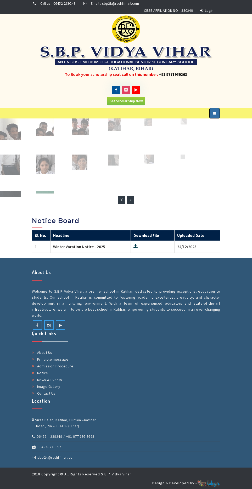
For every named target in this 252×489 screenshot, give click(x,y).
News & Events (49, 379)
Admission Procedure (55, 366)
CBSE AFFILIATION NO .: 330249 (168, 10)
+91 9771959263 (173, 74)
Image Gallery (48, 386)
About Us (44, 352)
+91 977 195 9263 (80, 436)
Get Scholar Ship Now (126, 101)
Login (207, 10)
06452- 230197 (46, 447)
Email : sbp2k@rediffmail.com (110, 3)
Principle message (53, 359)
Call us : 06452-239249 (54, 3)
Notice (42, 373)
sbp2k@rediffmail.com (54, 457)
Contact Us (46, 393)
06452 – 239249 (47, 436)
